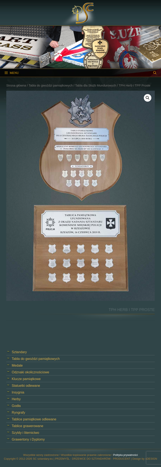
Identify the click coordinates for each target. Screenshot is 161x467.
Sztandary (19, 352)
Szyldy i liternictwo (25, 432)
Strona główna (16, 85)
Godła (16, 406)
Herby (16, 399)
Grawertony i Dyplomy (28, 439)
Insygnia (18, 392)
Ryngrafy (18, 412)
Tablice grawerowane (27, 426)
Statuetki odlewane (26, 385)
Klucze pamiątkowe (26, 379)
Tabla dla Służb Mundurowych (95, 85)
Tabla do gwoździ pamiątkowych (51, 85)
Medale (17, 365)
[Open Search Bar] (155, 73)
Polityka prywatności (125, 455)
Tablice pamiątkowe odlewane (34, 419)
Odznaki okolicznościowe (30, 372)
